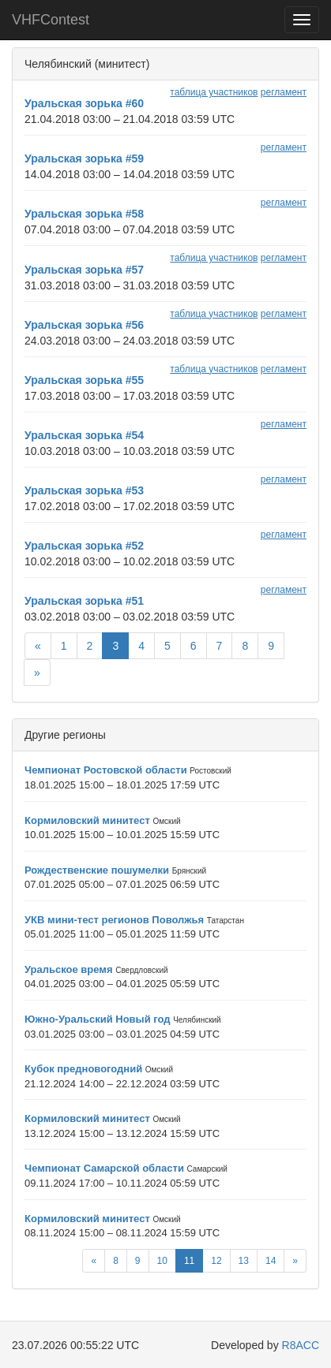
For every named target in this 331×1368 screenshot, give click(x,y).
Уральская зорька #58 (84, 213)
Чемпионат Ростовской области (105, 770)
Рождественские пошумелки (96, 870)
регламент (284, 92)
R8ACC (300, 1345)
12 (216, 1260)
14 (270, 1260)
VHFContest (50, 20)
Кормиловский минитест (87, 820)
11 (189, 1260)
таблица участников (214, 92)
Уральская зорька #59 (84, 158)
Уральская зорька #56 (84, 325)
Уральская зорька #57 (84, 269)
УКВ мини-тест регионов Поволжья (114, 920)
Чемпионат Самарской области (104, 1168)
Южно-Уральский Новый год (97, 1019)
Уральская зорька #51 (84, 601)
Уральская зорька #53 (84, 490)
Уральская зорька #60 (84, 103)
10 (162, 1260)
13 (244, 1260)
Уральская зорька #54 (84, 435)
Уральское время (68, 969)
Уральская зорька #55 (84, 380)
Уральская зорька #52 (84, 545)
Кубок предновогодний (83, 1069)
